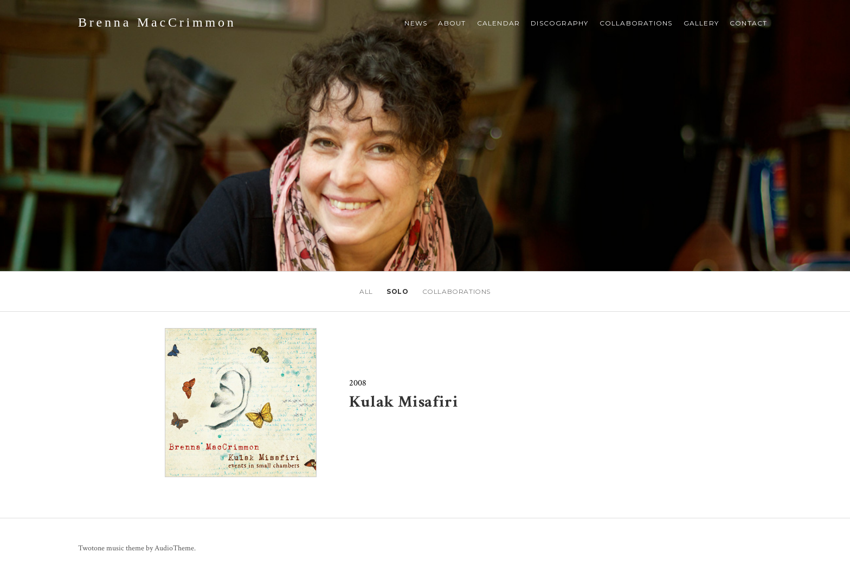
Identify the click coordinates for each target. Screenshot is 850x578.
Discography (559, 23)
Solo (397, 291)
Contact (748, 23)
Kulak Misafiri (403, 402)
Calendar (498, 23)
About (452, 23)
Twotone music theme (111, 548)
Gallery (701, 23)
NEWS (415, 23)
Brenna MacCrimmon (157, 22)
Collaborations (636, 23)
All (366, 291)
